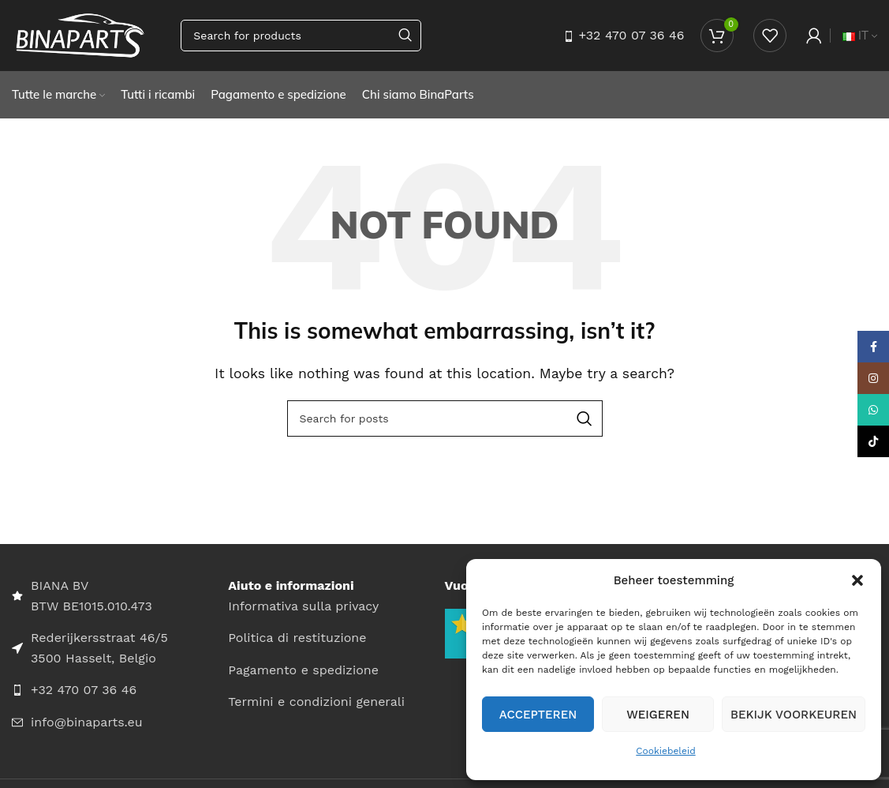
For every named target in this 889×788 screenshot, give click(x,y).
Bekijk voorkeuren (793, 714)
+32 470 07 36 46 (631, 35)
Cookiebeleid (665, 750)
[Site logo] (80, 34)
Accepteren (538, 714)
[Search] (301, 35)
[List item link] (120, 690)
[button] (857, 580)
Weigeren (657, 714)
